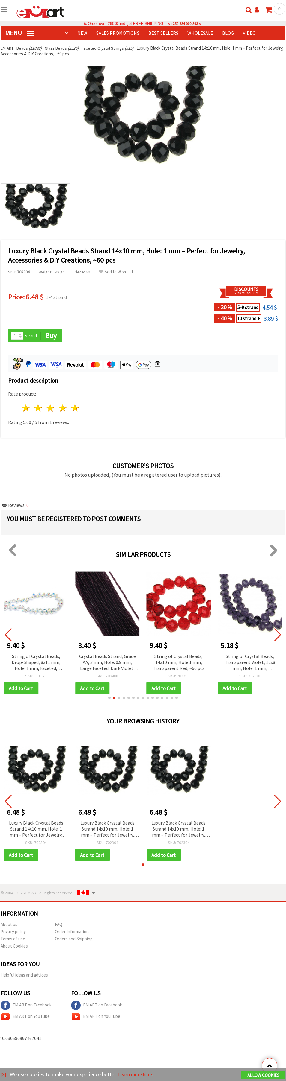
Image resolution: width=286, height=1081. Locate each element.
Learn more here (137, 1074)
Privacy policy (13, 933)
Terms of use (13, 940)
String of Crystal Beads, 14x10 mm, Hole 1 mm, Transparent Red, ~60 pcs (178, 662)
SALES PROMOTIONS (117, 33)
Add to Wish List (116, 272)
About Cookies (14, 947)
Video (249, 33)
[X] (4, 1074)
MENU (19, 33)
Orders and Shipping (74, 940)
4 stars (63, 408)
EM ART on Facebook (26, 1006)
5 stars (75, 408)
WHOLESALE (200, 33)
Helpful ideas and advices (24, 976)
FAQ (58, 925)
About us (9, 925)
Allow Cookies (263, 1075)
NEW (82, 33)
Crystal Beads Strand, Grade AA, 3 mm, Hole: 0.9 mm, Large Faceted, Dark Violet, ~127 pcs (107, 662)
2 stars (38, 408)
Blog (228, 33)
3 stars (51, 408)
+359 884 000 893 (184, 23)
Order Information (72, 933)
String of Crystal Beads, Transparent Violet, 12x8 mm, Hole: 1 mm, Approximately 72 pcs (250, 662)
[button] (109, 698)
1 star (26, 408)
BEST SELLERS (163, 33)
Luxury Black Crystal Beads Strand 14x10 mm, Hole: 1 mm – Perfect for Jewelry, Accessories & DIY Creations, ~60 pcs (36, 830)
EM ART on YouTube (25, 1018)
